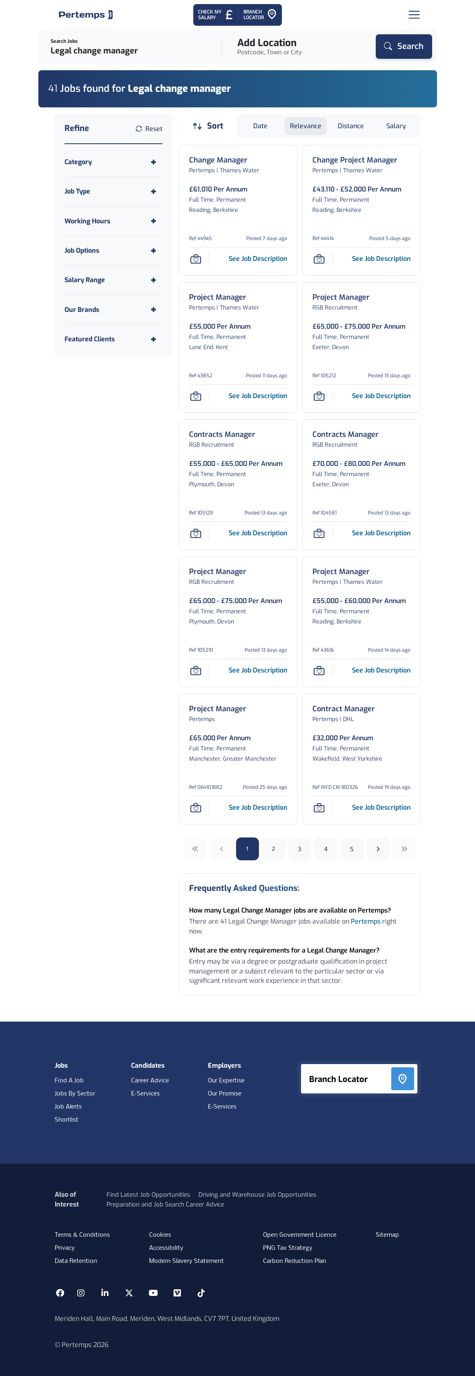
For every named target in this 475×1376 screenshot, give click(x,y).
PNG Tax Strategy (287, 1248)
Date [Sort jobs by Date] (260, 126)
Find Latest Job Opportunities (148, 1195)
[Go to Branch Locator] (260, 15)
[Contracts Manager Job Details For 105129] (222, 435)
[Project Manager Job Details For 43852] (217, 297)
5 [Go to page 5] (352, 849)
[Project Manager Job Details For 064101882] (217, 709)
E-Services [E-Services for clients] (222, 1107)
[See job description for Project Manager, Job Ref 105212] (381, 396)
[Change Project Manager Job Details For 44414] (354, 160)
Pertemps (366, 921)
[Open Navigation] (414, 14)
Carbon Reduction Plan (294, 1261)
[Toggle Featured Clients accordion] (114, 339)
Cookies (160, 1235)
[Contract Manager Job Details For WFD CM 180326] (343, 709)
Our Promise (224, 1094)
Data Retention (76, 1261)
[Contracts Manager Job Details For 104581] (345, 435)
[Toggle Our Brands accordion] (114, 309)
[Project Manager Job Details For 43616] (341, 572)
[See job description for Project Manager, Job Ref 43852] (258, 396)
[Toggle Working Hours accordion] (114, 221)
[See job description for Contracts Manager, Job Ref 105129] (258, 533)
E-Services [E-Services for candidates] (145, 1094)
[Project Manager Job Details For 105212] (341, 297)
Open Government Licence (300, 1235)
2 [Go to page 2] (273, 849)
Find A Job (69, 1081)
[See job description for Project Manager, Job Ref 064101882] (258, 807)
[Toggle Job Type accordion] (114, 191)
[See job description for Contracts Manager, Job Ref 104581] (381, 533)
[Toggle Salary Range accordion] (114, 279)
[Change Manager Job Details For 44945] (218, 160)
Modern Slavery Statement (186, 1261)
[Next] (378, 848)
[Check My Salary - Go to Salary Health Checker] (216, 15)
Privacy (65, 1248)
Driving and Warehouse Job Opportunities (257, 1195)
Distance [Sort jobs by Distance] (351, 126)
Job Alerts (68, 1107)
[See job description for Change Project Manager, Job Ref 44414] (381, 258)
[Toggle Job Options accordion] (114, 250)
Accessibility (166, 1248)
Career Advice (150, 1081)
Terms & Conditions (82, 1235)
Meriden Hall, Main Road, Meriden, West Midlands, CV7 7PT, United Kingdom (167, 1318)
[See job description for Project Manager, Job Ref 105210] (258, 670)
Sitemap (387, 1235)
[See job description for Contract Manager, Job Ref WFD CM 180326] (381, 807)
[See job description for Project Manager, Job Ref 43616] (381, 670)
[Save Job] (195, 259)
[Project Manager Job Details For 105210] (217, 572)
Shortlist (66, 1120)
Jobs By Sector (75, 1094)
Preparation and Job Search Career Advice (165, 1204)
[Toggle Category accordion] (114, 161)
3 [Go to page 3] (299, 849)
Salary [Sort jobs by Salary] (396, 126)
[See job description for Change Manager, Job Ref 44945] (258, 258)
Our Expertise (226, 1081)
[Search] (404, 46)
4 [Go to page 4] (326, 849)
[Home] (86, 15)
